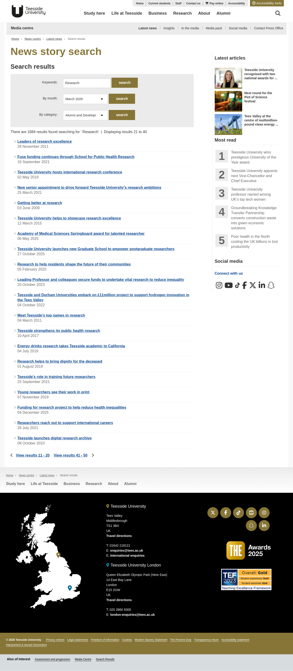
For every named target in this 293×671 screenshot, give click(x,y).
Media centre (22, 28)
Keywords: (49, 82)
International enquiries (127, 556)
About (113, 484)
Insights (168, 28)
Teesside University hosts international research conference (69, 172)
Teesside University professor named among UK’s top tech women (251, 194)
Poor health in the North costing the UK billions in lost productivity (254, 242)
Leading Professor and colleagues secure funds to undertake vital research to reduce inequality (100, 280)
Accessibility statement (235, 639)
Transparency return (206, 639)
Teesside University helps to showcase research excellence (69, 218)
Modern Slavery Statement (151, 639)
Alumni (130, 484)
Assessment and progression (52, 659)
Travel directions (119, 536)
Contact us (193, 3)
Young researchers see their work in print (53, 392)
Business (72, 484)
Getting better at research (39, 203)
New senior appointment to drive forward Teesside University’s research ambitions (89, 188)
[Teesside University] (58, 555)
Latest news (147, 28)
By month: (50, 98)
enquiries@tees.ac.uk (126, 551)
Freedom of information (105, 639)
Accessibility (236, 3)
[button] (267, 3)
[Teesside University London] (70, 588)
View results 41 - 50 (70, 455)
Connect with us (229, 273)
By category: (48, 115)
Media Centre (83, 659)
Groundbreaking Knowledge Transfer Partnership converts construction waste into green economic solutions (254, 218)
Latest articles (230, 57)
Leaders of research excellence (44, 142)
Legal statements (77, 639)
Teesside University (28, 11)
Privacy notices (55, 639)
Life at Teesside (44, 484)
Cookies (127, 639)
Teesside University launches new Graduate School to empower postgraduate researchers (95, 249)
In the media (190, 28)
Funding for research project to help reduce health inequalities (71, 408)
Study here (15, 484)
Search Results (105, 659)
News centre (33, 39)
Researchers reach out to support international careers (65, 423)
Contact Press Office (268, 28)
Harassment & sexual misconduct (26, 644)
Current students (159, 3)
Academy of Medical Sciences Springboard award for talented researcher (81, 234)
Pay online (216, 3)
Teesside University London (133, 565)
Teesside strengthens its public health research (58, 331)
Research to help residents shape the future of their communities (74, 264)
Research (94, 484)
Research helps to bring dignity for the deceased (59, 362)
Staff (178, 3)
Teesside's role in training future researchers (56, 377)
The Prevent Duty (180, 639)
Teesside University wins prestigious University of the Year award (253, 157)
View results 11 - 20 (32, 455)
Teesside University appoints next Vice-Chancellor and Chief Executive (254, 176)
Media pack (214, 28)
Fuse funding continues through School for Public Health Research (75, 157)
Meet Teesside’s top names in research (51, 316)
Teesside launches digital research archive (54, 438)
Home (140, 3)
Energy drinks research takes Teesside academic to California (71, 346)
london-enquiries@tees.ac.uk (132, 614)
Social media (238, 28)
